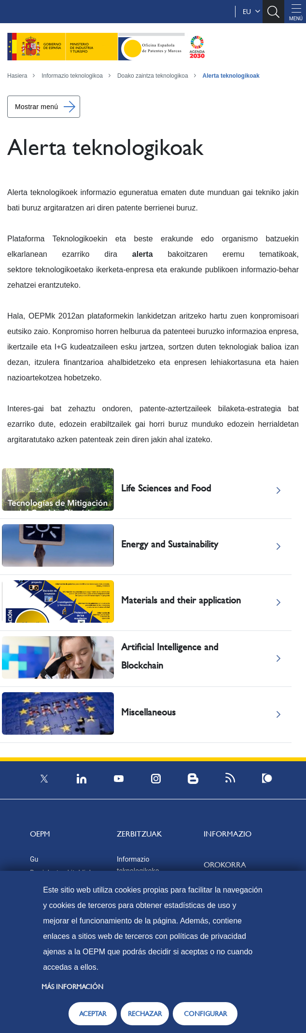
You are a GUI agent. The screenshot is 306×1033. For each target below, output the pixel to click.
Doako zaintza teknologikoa (152, 75)
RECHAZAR (145, 1014)
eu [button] (251, 11)
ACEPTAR (92, 1014)
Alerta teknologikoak (231, 75)
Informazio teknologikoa (72, 75)
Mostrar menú (36, 107)
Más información (72, 987)
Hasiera (17, 75)
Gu (34, 859)
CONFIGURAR (205, 1014)
